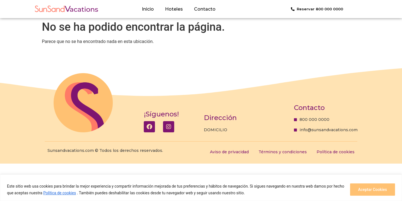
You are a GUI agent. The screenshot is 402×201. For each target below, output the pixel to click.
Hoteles (174, 9)
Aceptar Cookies (372, 189)
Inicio (148, 9)
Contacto (205, 9)
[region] (201, 187)
